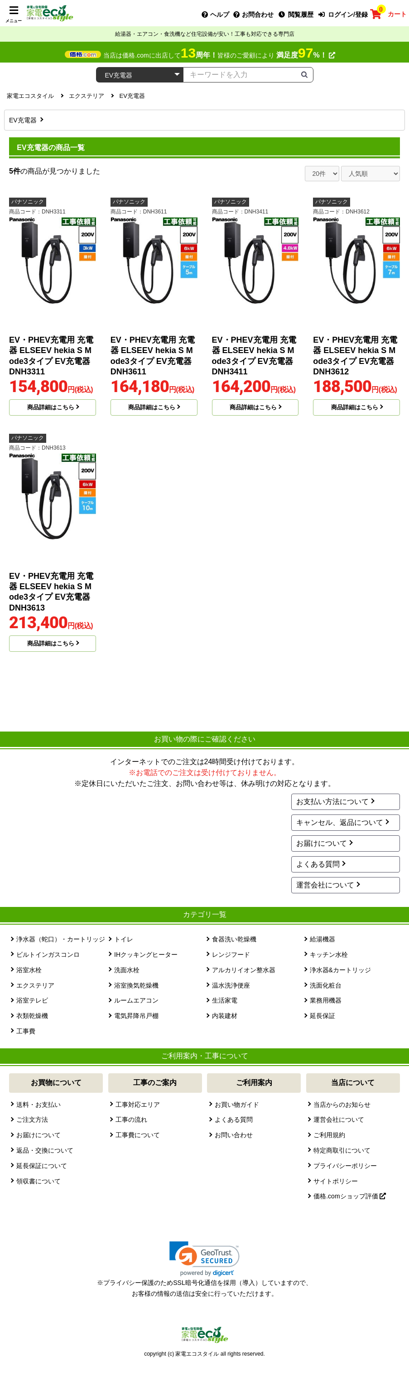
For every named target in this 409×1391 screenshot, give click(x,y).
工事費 (25, 1031)
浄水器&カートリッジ (340, 970)
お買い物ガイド (237, 1104)
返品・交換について (44, 1150)
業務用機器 (326, 1000)
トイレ (123, 939)
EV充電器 (23, 120)
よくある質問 (318, 864)
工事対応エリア (137, 1104)
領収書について (38, 1181)
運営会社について (325, 885)
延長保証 (322, 1015)
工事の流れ (131, 1119)
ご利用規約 (329, 1135)
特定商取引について (342, 1150)
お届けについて (321, 843)
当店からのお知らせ (342, 1104)
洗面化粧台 (326, 985)
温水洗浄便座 (231, 985)
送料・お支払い (38, 1104)
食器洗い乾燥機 (234, 939)
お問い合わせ (234, 1135)
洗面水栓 (127, 970)
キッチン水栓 (329, 954)
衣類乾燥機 (32, 1015)
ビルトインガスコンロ (48, 954)
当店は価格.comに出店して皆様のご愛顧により (219, 55)
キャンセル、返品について (339, 822)
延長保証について (41, 1165)
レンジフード (231, 954)
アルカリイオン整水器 (243, 970)
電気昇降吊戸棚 (136, 1015)
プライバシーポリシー (345, 1165)
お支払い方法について (332, 801)
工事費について (137, 1135)
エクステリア (35, 985)
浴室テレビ (32, 1000)
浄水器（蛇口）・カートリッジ (60, 939)
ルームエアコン (136, 1000)
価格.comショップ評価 (349, 1196)
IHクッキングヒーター (146, 954)
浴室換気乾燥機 (136, 985)
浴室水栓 (29, 970)
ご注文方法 (32, 1119)
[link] (204, 1259)
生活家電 (224, 1000)
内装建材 (224, 1015)
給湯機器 (322, 939)
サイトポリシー (335, 1181)
